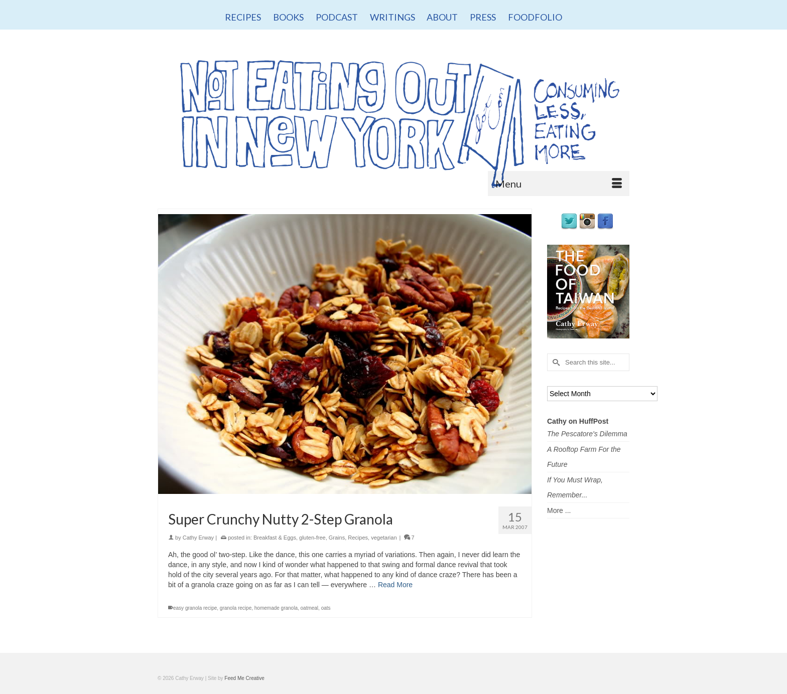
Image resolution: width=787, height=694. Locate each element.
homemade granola (276, 608)
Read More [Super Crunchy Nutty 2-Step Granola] (395, 585)
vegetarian (384, 538)
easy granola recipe (195, 608)
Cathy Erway (198, 538)
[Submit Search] (554, 362)
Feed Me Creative (244, 678)
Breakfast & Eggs (274, 538)
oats (326, 608)
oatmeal (310, 608)
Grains (337, 538)
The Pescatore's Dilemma (587, 434)
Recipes (358, 538)
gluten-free (312, 538)
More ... (559, 510)
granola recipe (235, 608)
